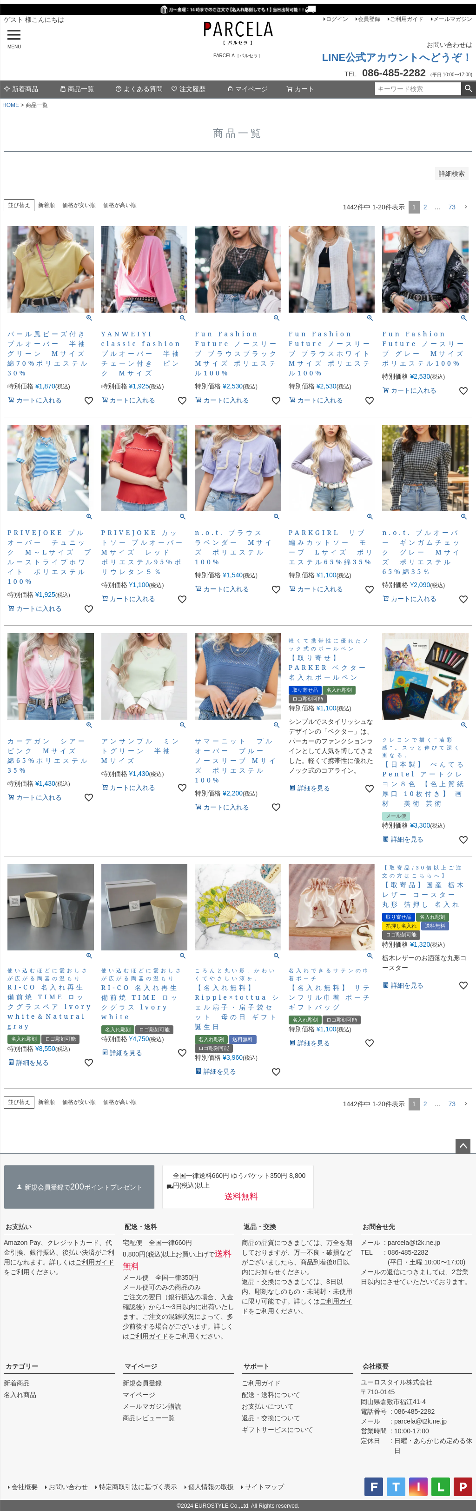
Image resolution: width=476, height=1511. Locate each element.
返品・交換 (260, 1226)
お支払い (19, 1226)
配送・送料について (271, 1394)
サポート (257, 1366)
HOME (10, 105)
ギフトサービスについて (277, 1429)
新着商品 (21, 89)
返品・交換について (271, 1418)
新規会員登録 (142, 1383)
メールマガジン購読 (152, 1406)
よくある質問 (139, 89)
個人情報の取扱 (210, 1486)
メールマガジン (452, 19)
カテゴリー (22, 1366)
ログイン (337, 19)
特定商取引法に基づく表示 (138, 1486)
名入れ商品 (20, 1394)
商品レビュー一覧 (149, 1418)
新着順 (46, 205)
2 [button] (425, 207)
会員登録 (369, 19)
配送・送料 (141, 1226)
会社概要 (376, 1366)
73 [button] (452, 207)
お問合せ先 (379, 1226)
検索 (468, 88)
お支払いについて (268, 1406)
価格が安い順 (79, 205)
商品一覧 (77, 89)
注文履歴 (188, 89)
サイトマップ (264, 1486)
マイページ (247, 89)
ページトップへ (463, 1146)
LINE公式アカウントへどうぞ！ (397, 57)
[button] (465, 207)
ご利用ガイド (406, 19)
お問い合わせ (67, 1486)
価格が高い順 (120, 205)
